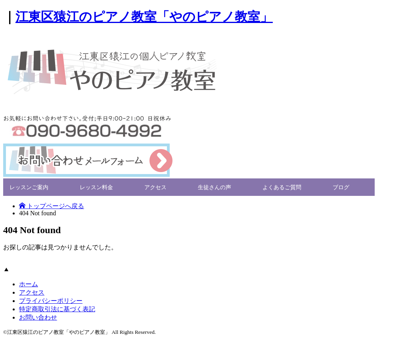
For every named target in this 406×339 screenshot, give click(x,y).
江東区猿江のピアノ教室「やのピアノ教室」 (144, 17)
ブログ (341, 187)
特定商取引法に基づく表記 (57, 309)
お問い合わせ (38, 317)
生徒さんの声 (214, 187)
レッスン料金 (96, 187)
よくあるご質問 (281, 187)
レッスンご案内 (29, 187)
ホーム (28, 284)
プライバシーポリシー (50, 300)
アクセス (155, 187)
